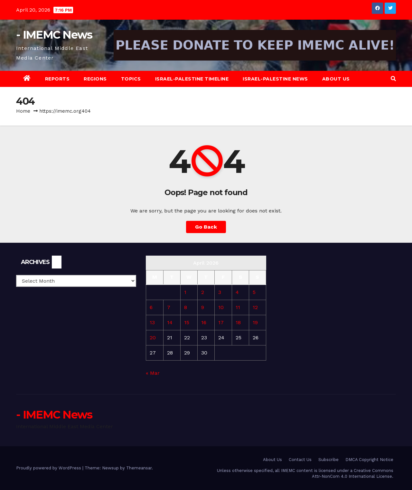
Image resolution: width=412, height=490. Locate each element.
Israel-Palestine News (275, 79)
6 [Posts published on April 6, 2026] (151, 307)
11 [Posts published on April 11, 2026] (238, 307)
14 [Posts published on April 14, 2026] (170, 322)
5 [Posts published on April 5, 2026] (254, 292)
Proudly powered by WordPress (49, 468)
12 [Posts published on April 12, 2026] (255, 307)
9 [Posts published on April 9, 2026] (202, 307)
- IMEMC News (54, 35)
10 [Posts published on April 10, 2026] (221, 307)
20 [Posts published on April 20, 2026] (153, 338)
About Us (336, 79)
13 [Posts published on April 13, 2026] (152, 322)
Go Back (206, 227)
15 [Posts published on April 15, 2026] (186, 322)
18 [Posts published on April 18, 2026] (238, 322)
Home (23, 111)
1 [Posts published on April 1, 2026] (185, 292)
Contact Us (300, 459)
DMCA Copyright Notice (369, 459)
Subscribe (328, 459)
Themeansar (139, 468)
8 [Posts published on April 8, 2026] (185, 307)
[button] (393, 79)
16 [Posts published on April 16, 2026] (203, 322)
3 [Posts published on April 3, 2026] (219, 292)
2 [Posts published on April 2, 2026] (202, 292)
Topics (131, 79)
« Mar (153, 373)
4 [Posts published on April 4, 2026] (237, 292)
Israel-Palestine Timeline (192, 79)
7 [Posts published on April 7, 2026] (168, 307)
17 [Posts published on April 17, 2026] (221, 322)
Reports (57, 79)
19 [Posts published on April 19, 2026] (255, 322)
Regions (95, 79)
